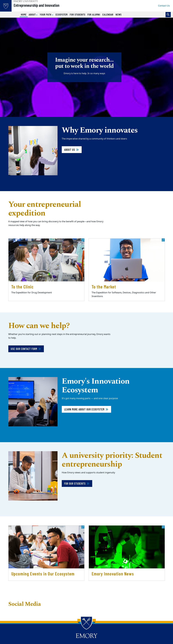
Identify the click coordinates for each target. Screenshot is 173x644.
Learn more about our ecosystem (86, 409)
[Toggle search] (168, 14)
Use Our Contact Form (26, 348)
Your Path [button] (46, 14)
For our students (77, 483)
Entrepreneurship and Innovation (42, 7)
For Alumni (93, 14)
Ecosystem (62, 14)
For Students (77, 14)
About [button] (32, 14)
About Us (71, 149)
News (119, 14)
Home (24, 14)
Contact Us (164, 5)
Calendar (108, 14)
